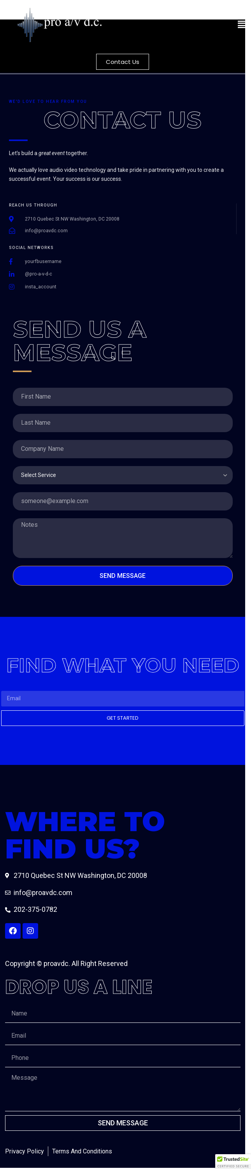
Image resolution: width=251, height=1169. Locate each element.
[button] (185, 25)
